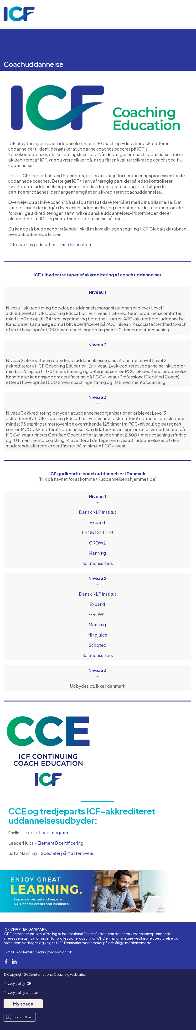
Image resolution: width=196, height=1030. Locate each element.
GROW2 (97, 542)
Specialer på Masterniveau (68, 853)
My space (23, 1003)
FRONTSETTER (97, 532)
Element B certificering (60, 843)
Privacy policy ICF (17, 983)
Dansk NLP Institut (97, 512)
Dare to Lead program (45, 832)
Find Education (75, 244)
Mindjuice (97, 635)
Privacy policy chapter (21, 992)
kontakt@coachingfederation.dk (44, 952)
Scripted (97, 645)
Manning (97, 553)
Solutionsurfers (97, 563)
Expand (97, 522)
